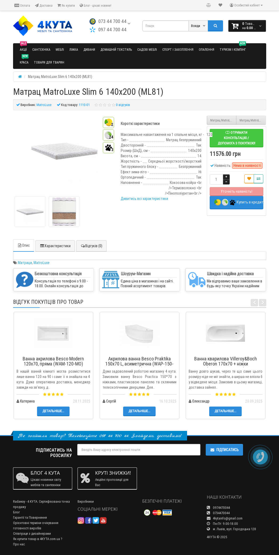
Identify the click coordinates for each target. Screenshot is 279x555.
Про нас (19, 544)
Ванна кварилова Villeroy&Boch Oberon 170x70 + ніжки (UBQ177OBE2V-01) (225, 364)
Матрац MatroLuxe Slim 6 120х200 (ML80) (223, 120)
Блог (16, 512)
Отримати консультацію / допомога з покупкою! (236, 137)
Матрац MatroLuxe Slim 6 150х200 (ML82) (253, 120)
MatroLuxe (42, 262)
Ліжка (73, 50)
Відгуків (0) (91, 245)
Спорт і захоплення (177, 50)
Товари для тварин (49, 62)
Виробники (86, 501)
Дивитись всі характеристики (144, 198)
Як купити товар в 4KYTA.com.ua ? (37, 539)
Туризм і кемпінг (233, 47)
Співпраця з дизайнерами (32, 533)
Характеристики (55, 245)
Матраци (25, 262)
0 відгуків (123, 105)
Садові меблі (147, 50)
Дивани (89, 50)
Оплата (22, 5)
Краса (24, 60)
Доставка (43, 5)
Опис (23, 245)
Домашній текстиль (116, 50)
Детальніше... (53, 411)
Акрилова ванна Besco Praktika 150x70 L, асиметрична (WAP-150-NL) (139, 364)
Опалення (206, 50)
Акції (23, 47)
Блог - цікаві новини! (95, 5)
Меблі (60, 50)
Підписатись (224, 449)
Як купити (66, 5)
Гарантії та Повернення (30, 517)
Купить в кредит (238, 202)
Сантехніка (41, 50)
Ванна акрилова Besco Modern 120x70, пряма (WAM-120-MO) (53, 361)
